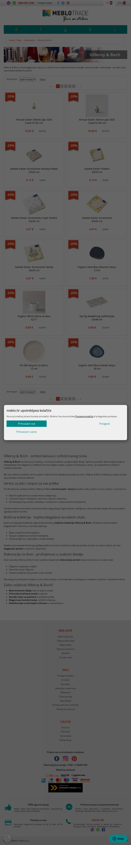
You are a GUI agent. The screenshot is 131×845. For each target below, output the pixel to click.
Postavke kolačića (84, 420)
